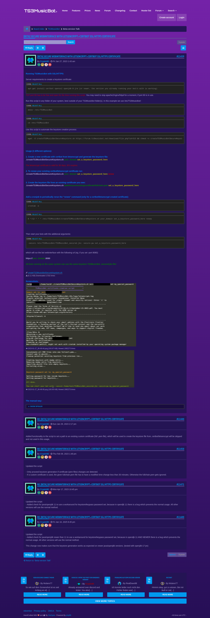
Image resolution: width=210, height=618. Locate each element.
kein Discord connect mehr (43, 578)
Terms (58, 611)
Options (172, 555)
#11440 (180, 419)
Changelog (120, 10)
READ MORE (42, 595)
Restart (169, 578)
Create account (166, 17)
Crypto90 (44, 61)
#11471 (180, 484)
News (97, 10)
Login (181, 17)
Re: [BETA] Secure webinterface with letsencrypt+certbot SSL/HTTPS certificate (80, 419)
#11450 (180, 448)
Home (65, 10)
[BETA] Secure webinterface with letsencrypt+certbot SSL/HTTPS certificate (70, 36)
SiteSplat (51, 615)
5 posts (182, 42)
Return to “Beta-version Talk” (37, 560)
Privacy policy (40, 611)
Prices (88, 10)
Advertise (28, 611)
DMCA (51, 611)
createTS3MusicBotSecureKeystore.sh (45, 273)
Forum (107, 10)
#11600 (180, 517)
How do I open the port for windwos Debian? (85, 579)
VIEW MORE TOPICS (105, 601)
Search (172, 10)
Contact (133, 10)
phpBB (68, 615)
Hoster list (146, 10)
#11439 (180, 56)
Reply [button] (29, 48)
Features (76, 10)
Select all (37, 84)
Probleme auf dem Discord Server (127, 578)
